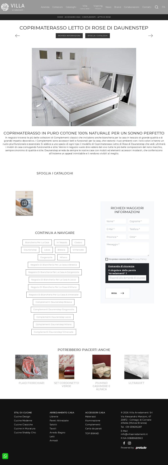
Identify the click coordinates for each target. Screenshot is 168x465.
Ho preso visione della (127, 259)
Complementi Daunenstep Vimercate (53, 332)
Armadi (54, 440)
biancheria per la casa (37, 242)
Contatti (146, 7)
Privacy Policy (139, 259)
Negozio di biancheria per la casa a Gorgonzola (53, 272)
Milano (63, 257)
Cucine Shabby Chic (25, 432)
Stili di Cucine (23, 412)
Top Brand (92, 433)
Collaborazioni (131, 7)
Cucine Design (22, 416)
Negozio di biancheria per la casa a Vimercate (53, 294)
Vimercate (78, 250)
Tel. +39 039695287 (131, 427)
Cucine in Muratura (24, 428)
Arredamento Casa (62, 412)
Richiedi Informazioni (69, 36)
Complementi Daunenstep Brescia (54, 302)
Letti (52, 436)
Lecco (47, 250)
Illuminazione (92, 420)
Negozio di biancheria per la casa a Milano (54, 287)
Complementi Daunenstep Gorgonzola (53, 309)
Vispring (98, 7)
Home (60, 17)
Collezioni (57, 7)
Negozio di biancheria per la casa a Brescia (54, 265)
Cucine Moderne (23, 420)
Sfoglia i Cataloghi (98, 36)
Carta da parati (93, 428)
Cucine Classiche (23, 424)
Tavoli (53, 428)
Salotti (53, 424)
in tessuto (62, 242)
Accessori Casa (73, 17)
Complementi (89, 17)
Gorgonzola (46, 257)
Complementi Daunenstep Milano (54, 324)
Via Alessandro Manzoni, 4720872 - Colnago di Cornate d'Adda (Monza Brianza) (136, 419)
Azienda (45, 7)
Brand (117, 7)
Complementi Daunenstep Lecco (53, 317)
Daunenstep (30, 250)
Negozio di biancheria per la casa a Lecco (53, 279)
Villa (85, 7)
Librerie (54, 416)
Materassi (90, 416)
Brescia (61, 250)
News (108, 7)
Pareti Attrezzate (59, 420)
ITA (163, 7)
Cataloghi (71, 7)
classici (78, 242)
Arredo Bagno (57, 432)
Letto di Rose (104, 17)
